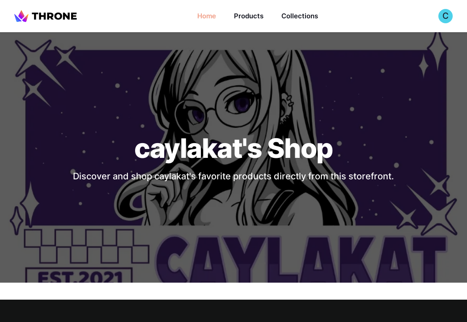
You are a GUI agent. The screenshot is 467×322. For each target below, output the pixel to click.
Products (248, 16)
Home (206, 16)
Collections (299, 16)
